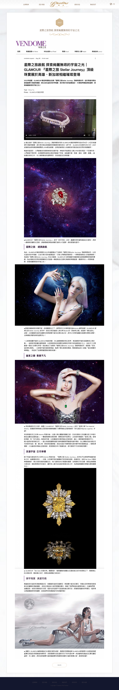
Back (59, 665)
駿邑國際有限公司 (59, 4)
